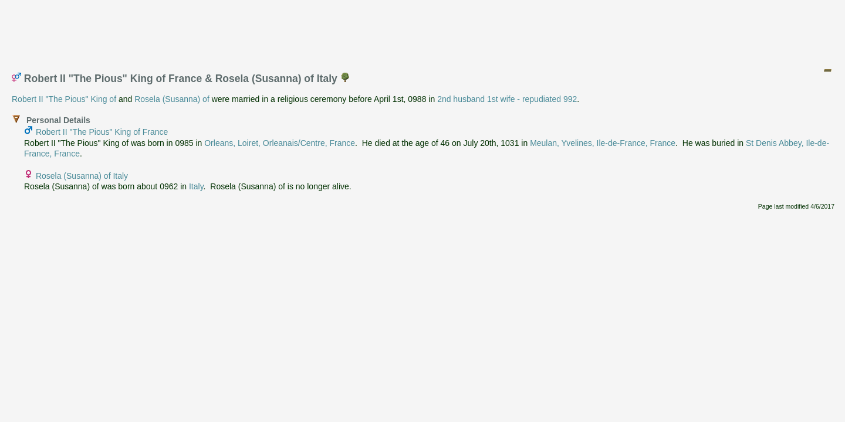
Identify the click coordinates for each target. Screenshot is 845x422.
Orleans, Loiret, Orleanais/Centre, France (279, 143)
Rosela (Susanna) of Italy (82, 176)
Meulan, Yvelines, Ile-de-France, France (602, 143)
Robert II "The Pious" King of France (102, 132)
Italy (196, 186)
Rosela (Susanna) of (171, 99)
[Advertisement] (423, 31)
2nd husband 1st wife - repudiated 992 (507, 99)
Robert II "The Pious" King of (64, 99)
